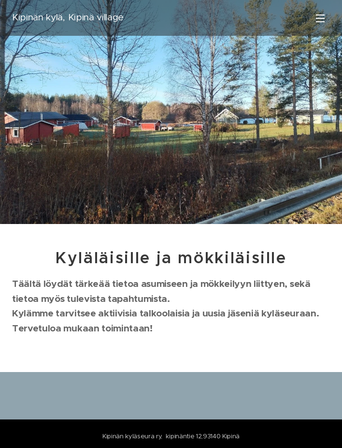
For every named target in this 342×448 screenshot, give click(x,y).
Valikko (320, 18)
